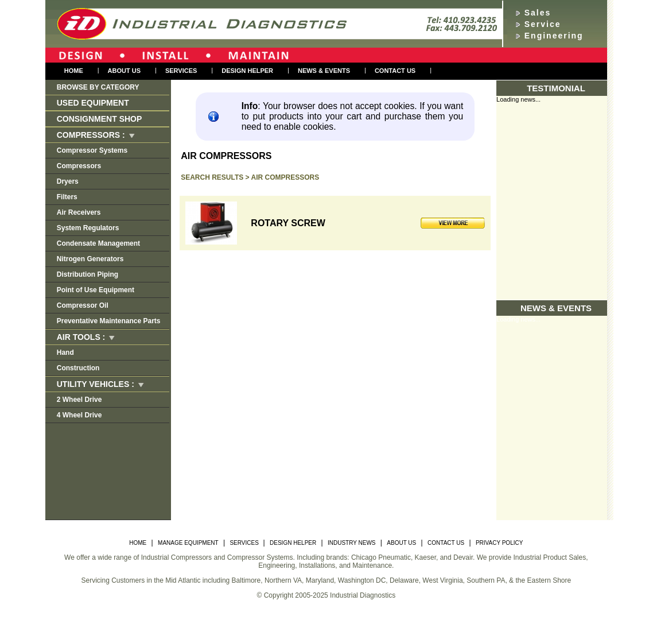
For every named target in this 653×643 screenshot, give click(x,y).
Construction (78, 368)
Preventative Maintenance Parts (109, 321)
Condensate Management (98, 243)
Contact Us (395, 70)
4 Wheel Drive (79, 415)
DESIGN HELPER (293, 543)
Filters (67, 197)
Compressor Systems (92, 150)
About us (124, 70)
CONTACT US (445, 543)
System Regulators (88, 228)
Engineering (554, 35)
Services (181, 70)
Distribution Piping (87, 274)
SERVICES (245, 543)
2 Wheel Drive (79, 400)
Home (73, 70)
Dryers (68, 181)
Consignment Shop (99, 118)
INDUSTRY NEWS (352, 543)
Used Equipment (93, 102)
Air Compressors (285, 177)
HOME (137, 543)
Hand (65, 352)
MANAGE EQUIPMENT (188, 543)
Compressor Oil (82, 305)
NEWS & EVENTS (324, 70)
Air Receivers (79, 212)
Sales (537, 12)
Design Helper (247, 70)
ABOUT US (401, 543)
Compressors (79, 166)
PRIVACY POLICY (499, 543)
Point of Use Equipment (95, 290)
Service (542, 24)
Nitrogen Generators (90, 259)
